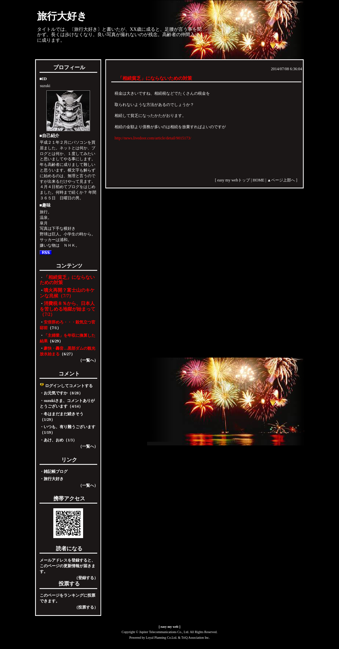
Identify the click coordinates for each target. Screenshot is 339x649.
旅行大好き (62, 16)
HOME (258, 180)
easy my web (169, 626)
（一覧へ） (88, 360)
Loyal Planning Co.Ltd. (161, 637)
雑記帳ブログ (56, 471)
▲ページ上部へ (281, 180)
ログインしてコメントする (66, 385)
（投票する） (86, 607)
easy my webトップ (233, 180)
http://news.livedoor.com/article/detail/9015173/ (153, 138)
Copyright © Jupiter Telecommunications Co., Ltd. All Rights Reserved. (169, 632)
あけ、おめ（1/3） (60, 440)
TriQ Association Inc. (195, 637)
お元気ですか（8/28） (63, 393)
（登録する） (86, 577)
